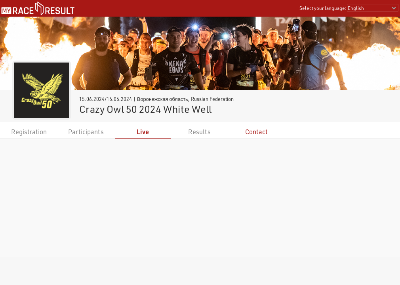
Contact (256, 131)
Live (143, 131)
